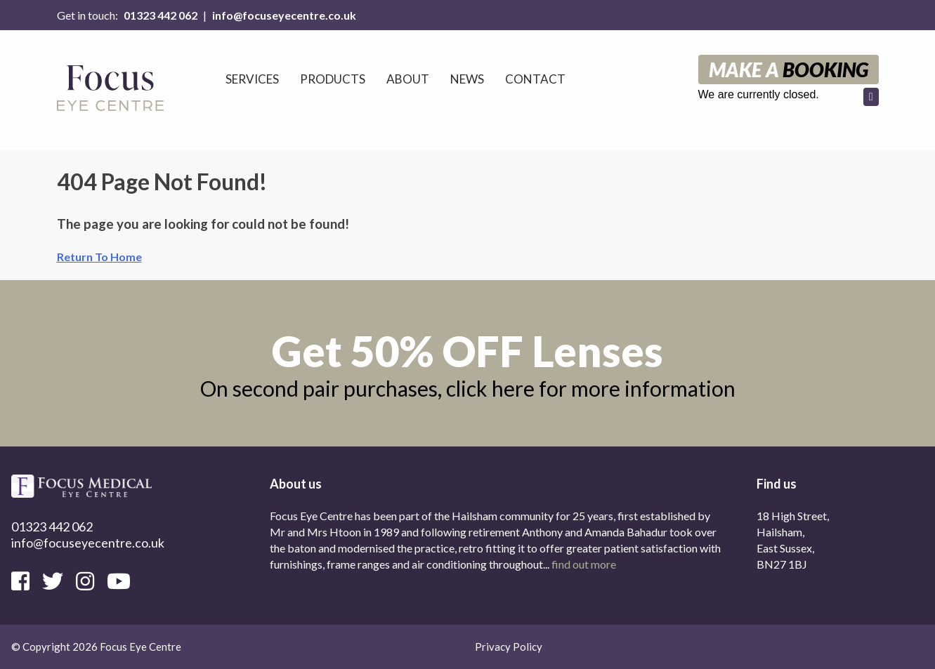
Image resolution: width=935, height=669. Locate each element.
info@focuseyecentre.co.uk (284, 15)
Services (252, 79)
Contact (535, 79)
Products (332, 79)
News (467, 79)
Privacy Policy (508, 646)
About (407, 79)
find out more (583, 564)
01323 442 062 (160, 15)
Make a (788, 69)
